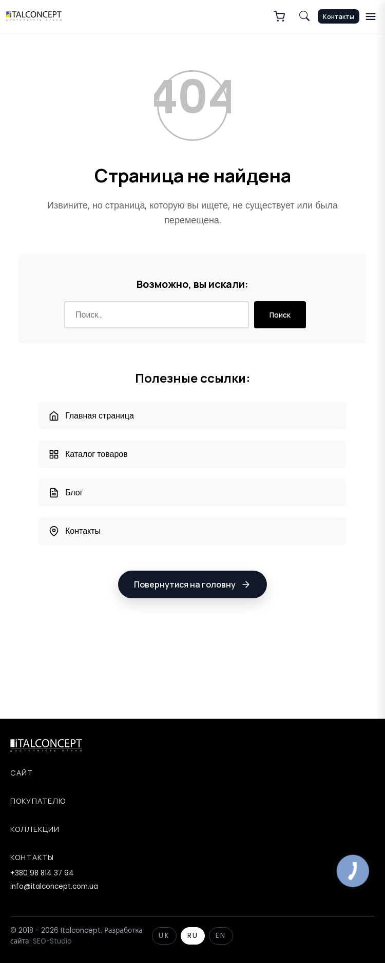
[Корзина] (279, 16)
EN (221, 935)
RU (192, 935)
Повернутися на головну (192, 584)
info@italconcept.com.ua (54, 886)
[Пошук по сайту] (304, 16)
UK (164, 935)
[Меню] (370, 16)
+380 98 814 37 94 (42, 873)
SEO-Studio (52, 941)
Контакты (338, 16)
